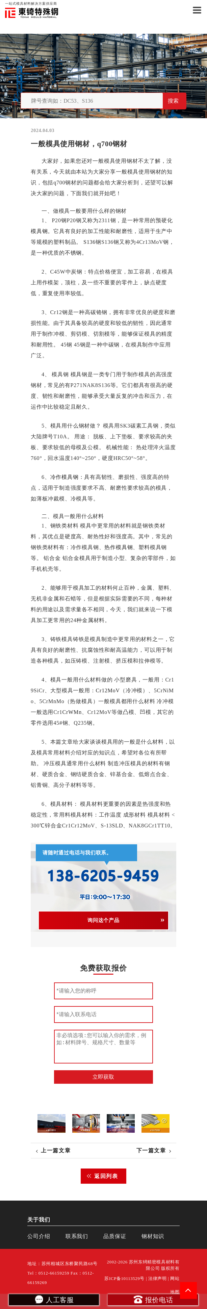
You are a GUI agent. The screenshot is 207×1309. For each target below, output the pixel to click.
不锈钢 (73, 253)
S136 (89, 242)
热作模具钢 (119, 547)
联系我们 (77, 1236)
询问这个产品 (103, 920)
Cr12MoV (108, 690)
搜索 (173, 101)
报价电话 (153, 1299)
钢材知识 (152, 1236)
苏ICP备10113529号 (124, 1278)
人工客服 (54, 1299)
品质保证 (114, 1236)
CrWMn (72, 712)
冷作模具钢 (64, 477)
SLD (117, 825)
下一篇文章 (151, 1150)
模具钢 (39, 231)
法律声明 (157, 1278)
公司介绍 (38, 1236)
